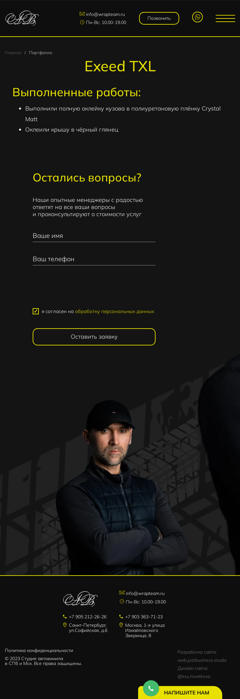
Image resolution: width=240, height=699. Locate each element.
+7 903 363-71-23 (144, 617)
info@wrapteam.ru (105, 14)
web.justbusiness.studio (202, 660)
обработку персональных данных (114, 311)
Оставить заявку (94, 336)
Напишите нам (186, 692)
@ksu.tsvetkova (194, 676)
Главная (13, 52)
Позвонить (159, 18)
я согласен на (98, 311)
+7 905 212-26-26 (87, 617)
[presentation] (94, 289)
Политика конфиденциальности (39, 650)
